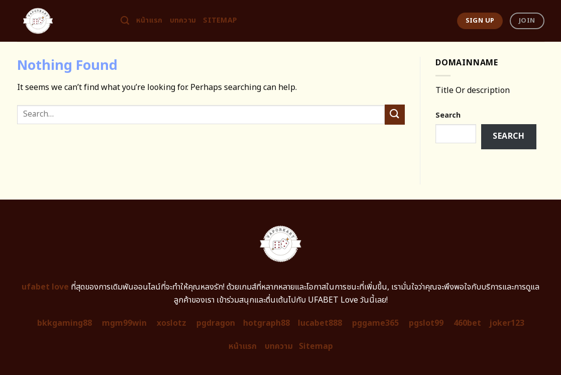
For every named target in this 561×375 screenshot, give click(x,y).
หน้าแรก (149, 20)
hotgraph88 (266, 323)
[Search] (125, 21)
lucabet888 (320, 323)
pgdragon (215, 323)
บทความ (183, 20)
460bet (467, 323)
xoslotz (171, 323)
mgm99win (124, 323)
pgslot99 (426, 323)
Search (448, 115)
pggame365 (375, 323)
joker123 (506, 323)
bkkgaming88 (64, 323)
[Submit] (395, 114)
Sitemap (220, 20)
